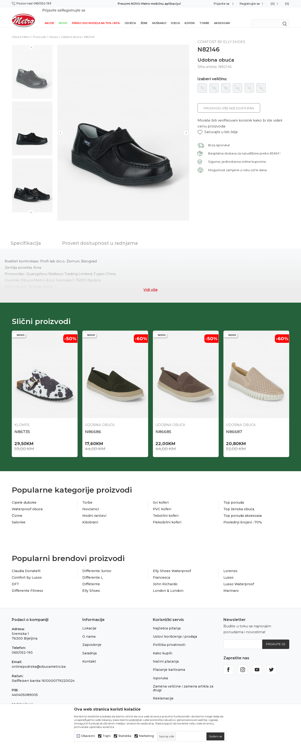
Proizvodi (39, 30)
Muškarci (159, 17)
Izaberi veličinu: (212, 73)
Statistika (124, 736)
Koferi (190, 17)
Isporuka (160, 672)
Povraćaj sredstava (169, 700)
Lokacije (89, 622)
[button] (218, 126)
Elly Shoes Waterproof (172, 565)
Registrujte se (250, 3)
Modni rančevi (94, 509)
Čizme (17, 509)
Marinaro (231, 584)
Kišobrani (90, 516)
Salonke (18, 516)
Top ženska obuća (238, 503)
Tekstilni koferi (165, 509)
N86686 (93, 425)
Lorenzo (230, 565)
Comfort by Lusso (27, 571)
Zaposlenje (91, 638)
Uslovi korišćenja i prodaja (175, 630)
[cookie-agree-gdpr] (215, 736)
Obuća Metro (21, 30)
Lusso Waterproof (238, 578)
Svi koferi (161, 496)
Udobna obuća (71, 30)
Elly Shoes (91, 584)
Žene (144, 17)
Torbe (204, 17)
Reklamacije (163, 692)
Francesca (161, 571)
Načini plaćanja (166, 655)
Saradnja (89, 647)
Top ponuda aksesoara (242, 509)
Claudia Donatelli (26, 565)
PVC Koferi (162, 503)
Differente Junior (96, 565)
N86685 (163, 425)
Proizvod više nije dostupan (229, 102)
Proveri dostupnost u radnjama (100, 237)
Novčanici (90, 503)
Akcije (49, 17)
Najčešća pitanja (167, 622)
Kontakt (89, 655)
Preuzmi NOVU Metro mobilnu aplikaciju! (150, 3)
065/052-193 (22, 646)
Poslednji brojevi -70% (242, 516)
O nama (88, 630)
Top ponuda (233, 496)
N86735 (22, 425)
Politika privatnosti (169, 638)
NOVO (63, 17)
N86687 (234, 425)
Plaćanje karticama (169, 663)
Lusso (228, 571)
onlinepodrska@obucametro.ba (39, 660)
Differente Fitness (27, 584)
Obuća (53, 30)
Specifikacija (26, 237)
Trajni (107, 736)
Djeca (175, 17)
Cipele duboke (24, 496)
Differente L (92, 571)
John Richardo (165, 578)
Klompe (22, 419)
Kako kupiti (162, 647)
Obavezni (88, 736)
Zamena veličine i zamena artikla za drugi (183, 682)
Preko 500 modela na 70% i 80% (96, 17)
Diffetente (91, 578)
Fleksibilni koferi (167, 516)
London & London (168, 584)
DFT (15, 578)
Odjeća (130, 17)
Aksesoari (222, 17)
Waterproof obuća (27, 503)
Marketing (146, 736)
